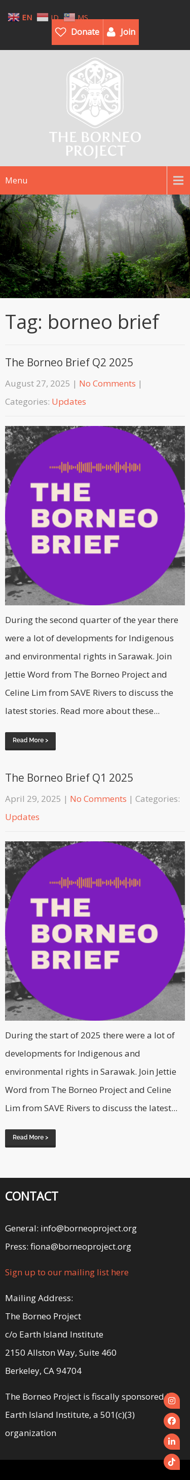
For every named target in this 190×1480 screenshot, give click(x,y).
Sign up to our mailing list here (67, 1272)
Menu (16, 180)
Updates (69, 401)
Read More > (30, 740)
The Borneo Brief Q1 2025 (69, 778)
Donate (85, 31)
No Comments (107, 383)
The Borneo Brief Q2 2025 (69, 362)
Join (128, 31)
